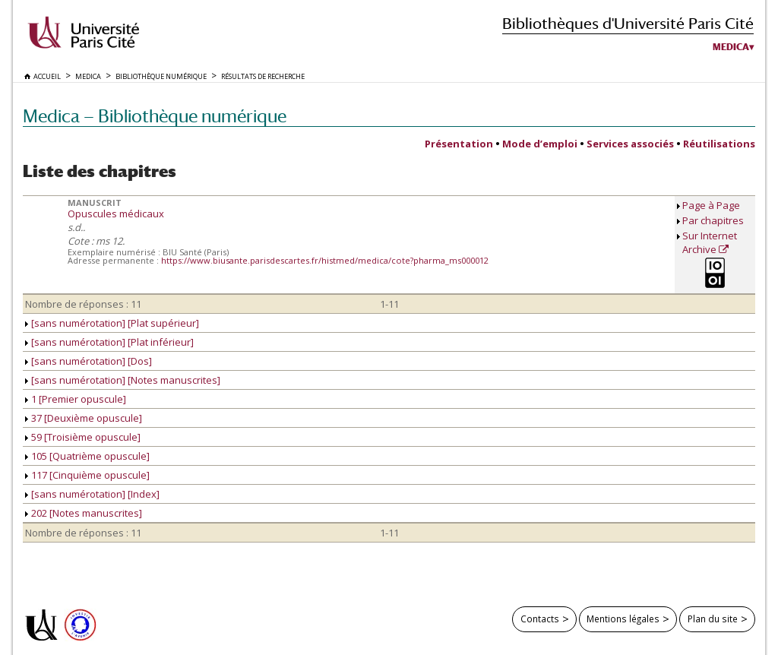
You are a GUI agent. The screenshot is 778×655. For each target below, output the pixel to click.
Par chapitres (713, 220)
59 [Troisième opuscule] (83, 437)
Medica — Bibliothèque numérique (154, 116)
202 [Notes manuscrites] (83, 513)
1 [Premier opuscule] (75, 399)
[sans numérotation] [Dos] (88, 361)
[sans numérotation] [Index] (92, 494)
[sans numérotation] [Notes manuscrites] (122, 380)
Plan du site (713, 618)
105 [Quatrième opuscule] (87, 456)
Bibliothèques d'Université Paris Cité (628, 23)
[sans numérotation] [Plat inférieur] (109, 342)
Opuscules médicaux (116, 213)
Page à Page (711, 205)
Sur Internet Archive (709, 242)
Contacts (539, 618)
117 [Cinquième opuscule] (87, 475)
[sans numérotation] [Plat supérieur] (112, 323)
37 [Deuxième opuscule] (83, 418)
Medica (731, 47)
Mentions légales (623, 618)
